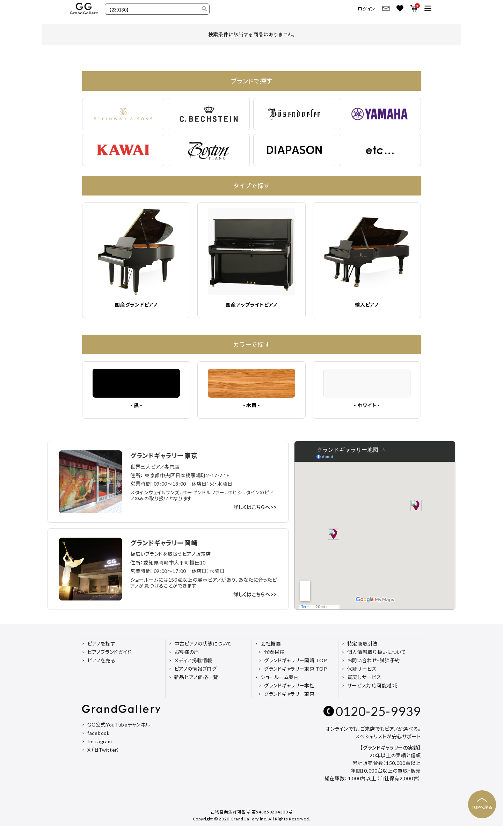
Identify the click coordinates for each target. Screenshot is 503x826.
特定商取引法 (362, 644)
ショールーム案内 (280, 677)
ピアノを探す (101, 644)
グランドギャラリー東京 (289, 694)
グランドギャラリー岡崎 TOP (295, 660)
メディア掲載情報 (193, 660)
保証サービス (362, 669)
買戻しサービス (364, 677)
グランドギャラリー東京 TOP (295, 669)
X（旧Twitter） (103, 750)
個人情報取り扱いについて (376, 652)
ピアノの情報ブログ (195, 669)
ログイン (367, 9)
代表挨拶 (274, 652)
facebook (98, 733)
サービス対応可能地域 (372, 685)
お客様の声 (186, 652)
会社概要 (271, 644)
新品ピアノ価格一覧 (196, 677)
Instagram (99, 741)
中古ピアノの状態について (203, 644)
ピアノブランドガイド (109, 652)
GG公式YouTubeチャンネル (118, 725)
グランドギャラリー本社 (289, 685)
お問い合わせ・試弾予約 (373, 660)
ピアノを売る (101, 660)
